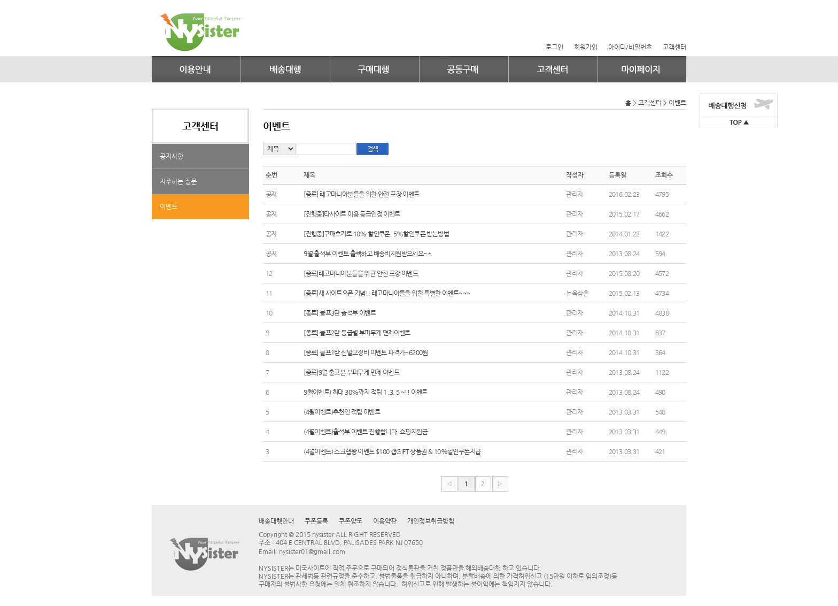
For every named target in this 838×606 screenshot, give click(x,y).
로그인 (554, 47)
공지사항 (171, 156)
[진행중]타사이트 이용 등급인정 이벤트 (352, 214)
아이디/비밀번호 (630, 47)
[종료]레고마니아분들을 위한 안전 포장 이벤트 (361, 273)
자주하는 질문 (178, 181)
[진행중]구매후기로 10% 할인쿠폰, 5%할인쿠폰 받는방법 (376, 233)
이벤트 (168, 206)
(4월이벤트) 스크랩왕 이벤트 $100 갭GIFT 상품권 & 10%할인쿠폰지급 (392, 451)
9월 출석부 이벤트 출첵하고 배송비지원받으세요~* (367, 253)
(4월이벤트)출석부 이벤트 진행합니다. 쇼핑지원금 (366, 431)
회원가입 (586, 47)
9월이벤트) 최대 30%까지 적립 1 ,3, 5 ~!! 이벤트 (366, 392)
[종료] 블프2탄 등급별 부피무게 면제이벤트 (357, 332)
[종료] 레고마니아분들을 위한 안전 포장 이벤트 (361, 194)
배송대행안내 (276, 521)
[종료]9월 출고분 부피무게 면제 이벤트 (351, 372)
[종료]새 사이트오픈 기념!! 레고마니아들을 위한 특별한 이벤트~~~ (387, 293)
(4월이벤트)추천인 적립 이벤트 (342, 412)
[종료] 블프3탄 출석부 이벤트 (340, 313)
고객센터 (674, 47)
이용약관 (385, 521)
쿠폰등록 (316, 521)
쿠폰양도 (350, 521)
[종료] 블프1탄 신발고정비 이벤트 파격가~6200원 (366, 352)
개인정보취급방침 (430, 521)
